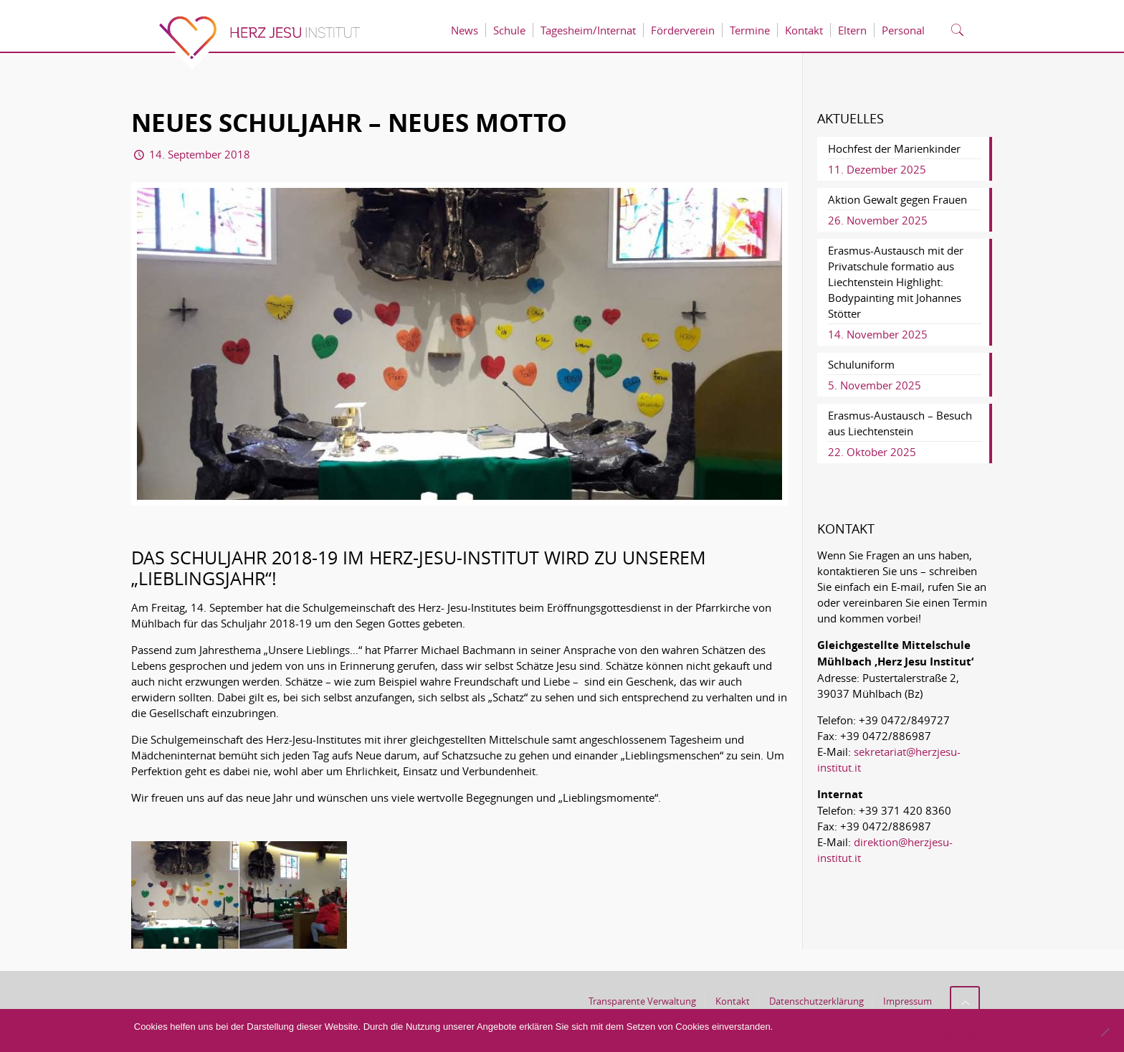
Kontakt (732, 1001)
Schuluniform (861, 364)
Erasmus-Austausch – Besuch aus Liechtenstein (900, 423)
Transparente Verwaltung (642, 1001)
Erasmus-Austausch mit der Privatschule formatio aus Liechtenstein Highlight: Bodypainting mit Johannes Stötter (895, 282)
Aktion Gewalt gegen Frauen (897, 199)
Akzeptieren (819, 1034)
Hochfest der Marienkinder (894, 148)
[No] (1104, 1032)
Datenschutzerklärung (816, 1001)
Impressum (907, 1001)
